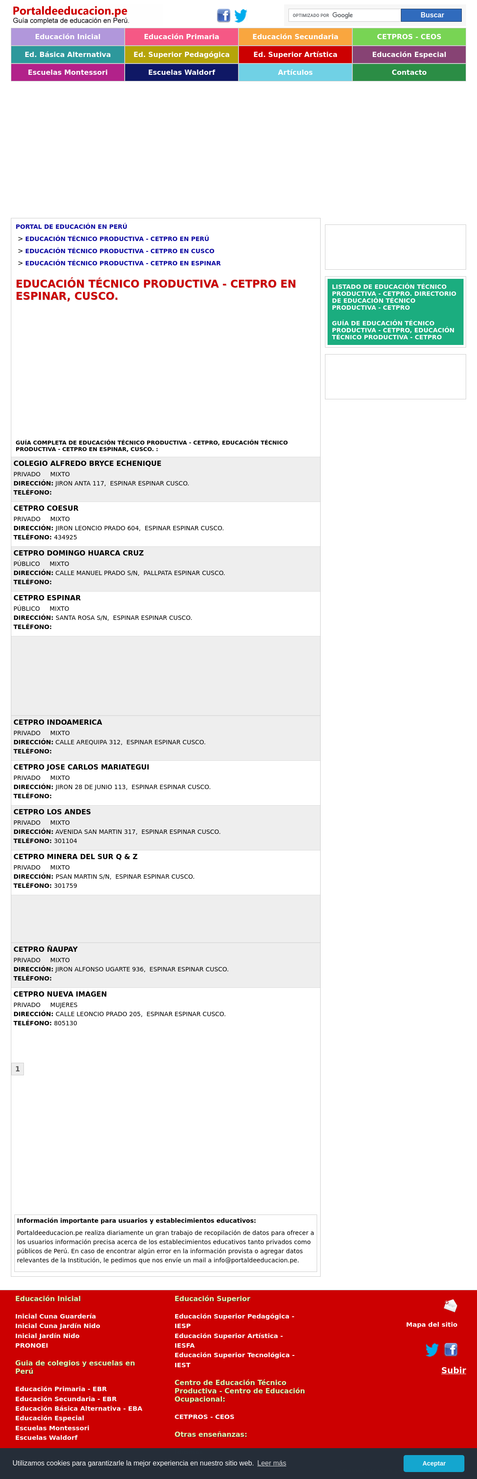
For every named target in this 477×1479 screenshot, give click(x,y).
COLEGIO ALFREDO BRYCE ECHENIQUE (87, 463)
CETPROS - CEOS (409, 37)
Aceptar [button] (434, 1463)
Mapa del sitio (431, 1324)
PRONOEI (31, 1345)
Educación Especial (409, 54)
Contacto (409, 72)
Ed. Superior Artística (295, 54)
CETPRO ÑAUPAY (45, 949)
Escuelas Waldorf (181, 72)
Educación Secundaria (295, 37)
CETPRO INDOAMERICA (57, 722)
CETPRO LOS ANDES (52, 812)
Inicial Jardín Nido (47, 1336)
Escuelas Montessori (68, 72)
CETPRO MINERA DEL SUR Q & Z (75, 857)
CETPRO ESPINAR (47, 598)
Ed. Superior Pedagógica (181, 54)
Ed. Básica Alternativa (68, 54)
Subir (453, 1370)
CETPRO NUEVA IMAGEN (60, 994)
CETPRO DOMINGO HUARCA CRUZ (78, 553)
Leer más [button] (271, 1463)
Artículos (295, 72)
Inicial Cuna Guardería (55, 1316)
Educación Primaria (181, 37)
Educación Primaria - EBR (61, 1389)
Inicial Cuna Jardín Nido (57, 1326)
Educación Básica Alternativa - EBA (78, 1408)
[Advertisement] (238, 146)
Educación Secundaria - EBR (66, 1399)
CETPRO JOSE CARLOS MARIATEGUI (81, 767)
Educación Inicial (67, 37)
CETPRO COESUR (46, 508)
